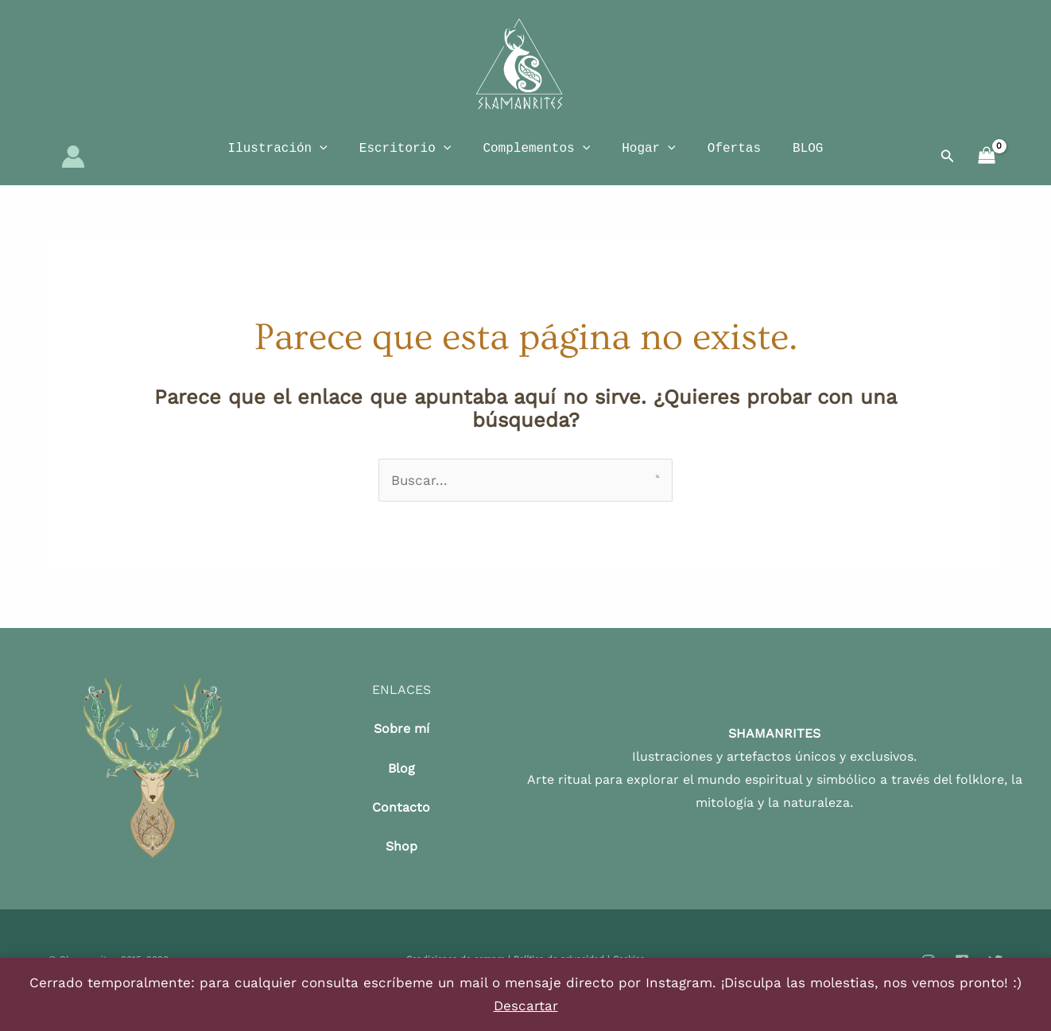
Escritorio (405, 159)
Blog (401, 789)
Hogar (649, 159)
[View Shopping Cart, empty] (987, 167)
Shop (401, 867)
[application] (320, 159)
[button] (947, 167)
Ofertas (734, 159)
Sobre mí (401, 750)
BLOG (808, 159)
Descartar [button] (526, 1006)
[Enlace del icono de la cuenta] (73, 167)
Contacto (401, 828)
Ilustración (278, 159)
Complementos (536, 159)
